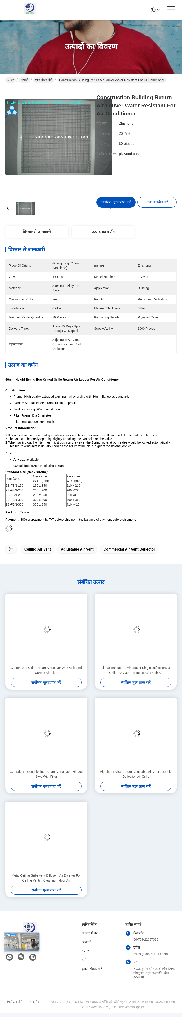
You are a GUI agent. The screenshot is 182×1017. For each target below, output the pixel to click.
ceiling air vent (37, 549)
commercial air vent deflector (129, 549)
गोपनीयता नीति (14, 1002)
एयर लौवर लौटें (43, 80)
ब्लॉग (85, 960)
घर (10, 80)
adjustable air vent (77, 549)
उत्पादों (24, 80)
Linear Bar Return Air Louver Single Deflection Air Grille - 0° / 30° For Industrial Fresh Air (135, 670)
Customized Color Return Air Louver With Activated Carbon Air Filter (46, 670)
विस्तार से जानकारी (37, 232)
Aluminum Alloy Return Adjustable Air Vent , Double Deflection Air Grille (135, 774)
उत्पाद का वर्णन (103, 232)
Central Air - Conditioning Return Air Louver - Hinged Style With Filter (46, 774)
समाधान (87, 951)
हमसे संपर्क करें (92, 969)
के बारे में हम (90, 933)
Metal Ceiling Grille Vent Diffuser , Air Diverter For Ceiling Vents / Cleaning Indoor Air (46, 878)
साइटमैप (34, 1002)
